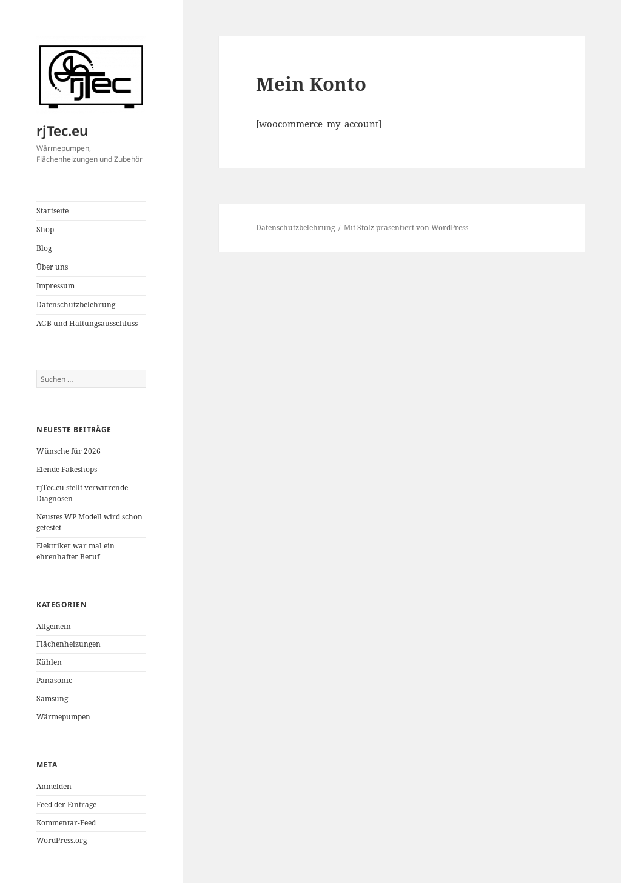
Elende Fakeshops (66, 469)
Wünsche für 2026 (68, 451)
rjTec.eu (62, 130)
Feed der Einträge (66, 804)
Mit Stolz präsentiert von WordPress (406, 227)
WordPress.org (61, 840)
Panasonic (54, 680)
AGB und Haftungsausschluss (87, 323)
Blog (44, 248)
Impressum (55, 286)
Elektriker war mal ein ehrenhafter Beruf (75, 551)
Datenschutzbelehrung (75, 304)
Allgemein (53, 626)
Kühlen (49, 662)
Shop (45, 229)
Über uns (52, 267)
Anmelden (54, 786)
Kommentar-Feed (66, 823)
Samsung (52, 698)
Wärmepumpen (63, 716)
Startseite (52, 210)
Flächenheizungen (68, 644)
